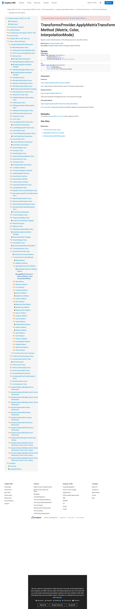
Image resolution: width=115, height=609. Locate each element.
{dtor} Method (20, 260)
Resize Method (21, 319)
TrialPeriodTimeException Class (23, 356)
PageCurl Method (21, 316)
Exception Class (18, 150)
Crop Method (20, 287)
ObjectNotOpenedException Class (24, 204)
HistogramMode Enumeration (22, 165)
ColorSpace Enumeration (21, 145)
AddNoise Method (22, 263)
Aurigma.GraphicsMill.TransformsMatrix (57, 83)
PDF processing (38, 510)
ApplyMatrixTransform (57, 116)
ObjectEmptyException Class (22, 198)
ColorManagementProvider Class (23, 128)
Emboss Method (21, 299)
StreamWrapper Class (20, 240)
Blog (93, 498)
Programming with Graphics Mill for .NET (23, 33)
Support (7, 503)
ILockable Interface (19, 168)
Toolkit (65, 509)
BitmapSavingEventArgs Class (22, 86)
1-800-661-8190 (91, 3)
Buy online (8, 492)
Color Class (16, 119)
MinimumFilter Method (23, 310)
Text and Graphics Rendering (42, 499)
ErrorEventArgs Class (20, 148)
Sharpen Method (21, 330)
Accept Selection (57, 605)
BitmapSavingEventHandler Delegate (24, 89)
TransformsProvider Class (83, 9)
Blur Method (20, 281)
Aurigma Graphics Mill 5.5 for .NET (31, 9)
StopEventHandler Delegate (22, 237)
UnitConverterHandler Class (22, 368)
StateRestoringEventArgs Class (23, 229)
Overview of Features (17, 27)
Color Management (39, 497)
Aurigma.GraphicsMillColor (53, 93)
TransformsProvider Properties (24, 353)
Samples (13, 463)
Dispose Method (21, 293)
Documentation (9, 501)
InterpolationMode (46, 107)
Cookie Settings (80, 517)
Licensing (13, 466)
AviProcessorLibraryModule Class (24, 53)
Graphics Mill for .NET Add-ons (20, 38)
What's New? (14, 24)
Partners (75, 600)
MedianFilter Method (22, 307)
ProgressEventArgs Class (21, 218)
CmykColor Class (18, 116)
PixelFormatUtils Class (20, 215)
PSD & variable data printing (71, 495)
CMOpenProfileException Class (23, 110)
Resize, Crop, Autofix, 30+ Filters (41, 490)
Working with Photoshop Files (42, 508)
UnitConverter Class (19, 365)
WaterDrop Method (22, 347)
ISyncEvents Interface (20, 176)
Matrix (42, 86)
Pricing (29, 3)
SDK (64, 498)
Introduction (14, 21)
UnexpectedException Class (22, 359)
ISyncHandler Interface (20, 179)
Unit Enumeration (18, 362)
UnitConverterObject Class (21, 370)
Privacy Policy (70, 517)
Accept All (72, 605)
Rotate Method (20, 321)
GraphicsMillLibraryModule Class (23, 156)
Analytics (48, 600)
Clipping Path (66, 492)
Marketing (57, 600)
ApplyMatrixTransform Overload (53, 133)
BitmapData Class (18, 77)
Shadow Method (21, 327)
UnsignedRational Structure (21, 373)
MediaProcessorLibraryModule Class (25, 190)
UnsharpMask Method (23, 341)
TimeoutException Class (20, 248)
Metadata (36, 494)
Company (46, 3)
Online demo (8, 489)
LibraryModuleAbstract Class (22, 185)
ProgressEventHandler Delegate (23, 221)
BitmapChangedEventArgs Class (23, 62)
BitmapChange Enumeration (21, 59)
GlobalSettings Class (19, 153)
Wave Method (20, 350)
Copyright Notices (15, 469)
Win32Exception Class (20, 381)
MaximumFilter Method (23, 304)
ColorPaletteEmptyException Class (24, 133)
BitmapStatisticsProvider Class (23, 92)
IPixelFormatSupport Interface (22, 170)
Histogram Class (18, 162)
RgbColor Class (18, 226)
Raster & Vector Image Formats (43, 487)
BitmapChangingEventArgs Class (23, 70)
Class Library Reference (48, 9)
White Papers (96, 492)
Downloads (8, 487)
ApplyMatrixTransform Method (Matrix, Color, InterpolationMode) (25, 276)
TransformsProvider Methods (99, 9)
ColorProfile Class (19, 139)
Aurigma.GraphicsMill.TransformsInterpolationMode (61, 104)
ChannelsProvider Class (20, 95)
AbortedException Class (20, 47)
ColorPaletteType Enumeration (22, 136)
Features (21, 3)
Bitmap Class (17, 56)
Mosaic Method (21, 313)
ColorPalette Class (19, 130)
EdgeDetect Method (22, 296)
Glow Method (20, 301)
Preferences (66, 600)
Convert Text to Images (69, 489)
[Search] (100, 3)
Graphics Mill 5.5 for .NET (14, 9)
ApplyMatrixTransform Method (17, 12)
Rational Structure (18, 223)
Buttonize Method (21, 284)
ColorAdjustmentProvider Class (23, 122)
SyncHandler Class (19, 243)
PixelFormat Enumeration (21, 212)
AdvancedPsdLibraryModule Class (24, 50)
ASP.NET (65, 501)
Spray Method (20, 333)
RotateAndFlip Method (23, 324)
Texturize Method (21, 339)
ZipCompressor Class (20, 384)
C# (64, 503)
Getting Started (15, 30)
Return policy (8, 495)
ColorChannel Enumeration (21, 125)
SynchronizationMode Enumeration (24, 246)
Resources (37, 3)
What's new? (8, 498)
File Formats (14, 36)
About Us (94, 487)
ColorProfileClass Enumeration (23, 142)
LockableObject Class (20, 188)
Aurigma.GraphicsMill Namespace (65, 9)
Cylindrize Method (22, 290)
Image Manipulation (68, 487)
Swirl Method (20, 336)
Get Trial (108, 3)
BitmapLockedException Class (23, 83)
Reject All (43, 605)
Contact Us (95, 489)
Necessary (40, 600)
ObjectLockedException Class (22, 201)
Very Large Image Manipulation (43, 502)
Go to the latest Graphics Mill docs (76, 18)
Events (94, 495)
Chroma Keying (38, 505)
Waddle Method (21, 344)
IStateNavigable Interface (21, 173)
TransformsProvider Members (24, 254)
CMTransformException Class (22, 113)
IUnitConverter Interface (20, 182)
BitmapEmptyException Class (22, 80)
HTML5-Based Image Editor (42, 513)
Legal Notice (63, 517)
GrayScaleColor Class (20, 159)
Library (65, 506)
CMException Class (19, 103)
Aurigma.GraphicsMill (56, 43)
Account (54, 3)
